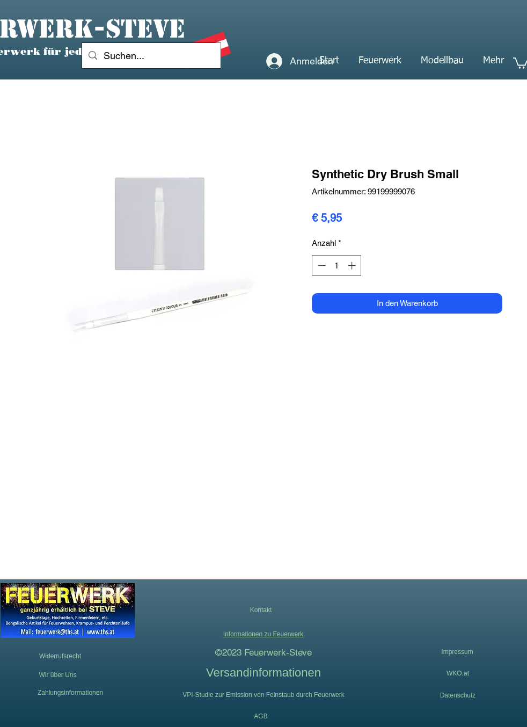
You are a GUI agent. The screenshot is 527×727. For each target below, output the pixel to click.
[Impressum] (457, 652)
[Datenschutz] (457, 695)
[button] (380, 61)
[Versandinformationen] (263, 672)
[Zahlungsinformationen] (70, 692)
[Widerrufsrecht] (60, 656)
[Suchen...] (151, 56)
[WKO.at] (457, 673)
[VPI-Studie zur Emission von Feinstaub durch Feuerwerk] (263, 695)
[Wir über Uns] (57, 675)
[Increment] (353, 265)
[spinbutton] (337, 265)
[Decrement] (320, 265)
